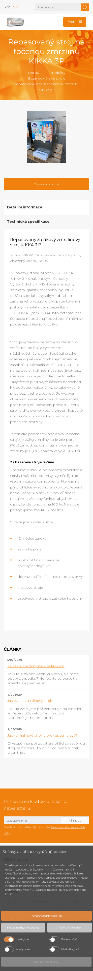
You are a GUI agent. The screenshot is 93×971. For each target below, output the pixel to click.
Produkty (57, 72)
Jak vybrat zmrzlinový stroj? (30, 701)
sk (15, 7)
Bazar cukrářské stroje (46, 78)
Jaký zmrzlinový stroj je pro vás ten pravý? (42, 735)
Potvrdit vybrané (70, 927)
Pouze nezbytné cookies (23, 927)
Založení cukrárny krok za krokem (35, 666)
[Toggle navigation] (75, 22)
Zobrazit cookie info (46, 961)
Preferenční (69, 939)
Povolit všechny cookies (46, 915)
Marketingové (70, 949)
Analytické (23, 949)
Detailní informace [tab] (24, 207)
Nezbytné (22, 939)
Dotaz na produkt (47, 184)
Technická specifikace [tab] (28, 221)
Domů (33, 72)
